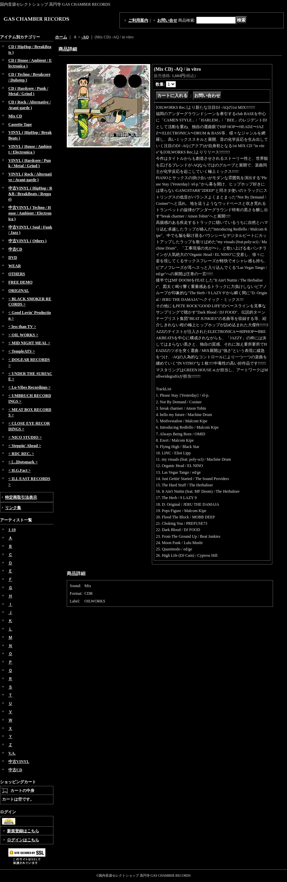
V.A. (12, 753)
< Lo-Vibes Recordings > (29, 387)
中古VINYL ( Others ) (27, 241)
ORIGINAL (18, 290)
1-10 (12, 529)
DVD (12, 257)
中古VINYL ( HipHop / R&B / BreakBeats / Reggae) (30, 194)
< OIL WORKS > (23, 335)
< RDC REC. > (21, 453)
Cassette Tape (20, 124)
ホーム (61, 37)
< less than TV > (22, 326)
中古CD (15, 249)
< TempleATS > (21, 351)
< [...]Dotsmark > (23, 462)
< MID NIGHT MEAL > (29, 343)
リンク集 (13, 507)
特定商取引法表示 (21, 497)
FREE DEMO (20, 282)
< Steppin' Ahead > (24, 445)
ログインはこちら (23, 840)
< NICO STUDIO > (25, 437)
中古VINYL (18, 761)
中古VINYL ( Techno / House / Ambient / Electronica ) (29, 213)
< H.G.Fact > (19, 470)
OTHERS (16, 274)
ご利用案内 (138, 20)
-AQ (85, 37)
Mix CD (15, 116)
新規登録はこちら (23, 831)
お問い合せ (167, 20)
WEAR (14, 266)
